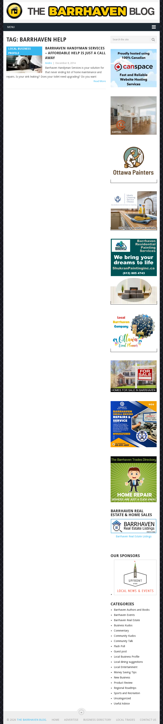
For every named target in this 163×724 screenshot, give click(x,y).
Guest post (120, 651)
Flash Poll (119, 646)
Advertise (71, 719)
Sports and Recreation (127, 693)
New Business (122, 677)
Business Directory (97, 719)
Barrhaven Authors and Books (132, 609)
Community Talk (123, 641)
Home (55, 719)
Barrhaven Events (124, 614)
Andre (48, 63)
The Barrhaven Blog (31, 719)
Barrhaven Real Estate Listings (133, 536)
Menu (11, 27)
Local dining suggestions (128, 661)
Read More (100, 81)
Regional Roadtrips (125, 687)
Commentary (121, 630)
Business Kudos (123, 625)
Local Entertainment (125, 667)
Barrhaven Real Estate (127, 620)
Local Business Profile (126, 656)
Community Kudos (125, 635)
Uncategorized (122, 698)
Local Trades (125, 719)
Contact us (148, 719)
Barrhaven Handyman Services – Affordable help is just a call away (75, 53)
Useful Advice (122, 703)
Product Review (123, 682)
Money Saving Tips (125, 672)
